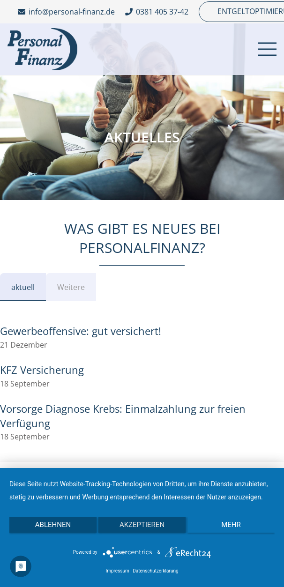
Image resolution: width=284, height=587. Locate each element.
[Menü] (267, 49)
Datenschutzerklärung (155, 570)
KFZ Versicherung (42, 370)
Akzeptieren (142, 524)
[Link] (42, 49)
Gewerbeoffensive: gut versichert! (80, 331)
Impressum (117, 570)
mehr (231, 524)
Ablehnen (53, 524)
